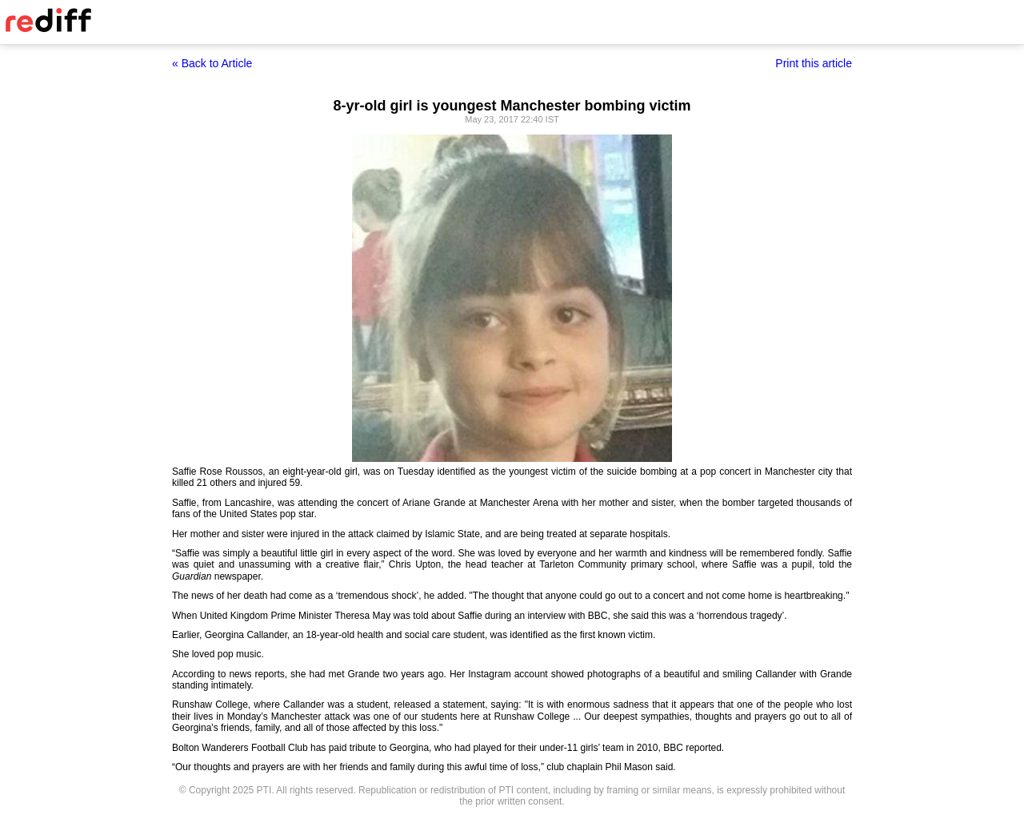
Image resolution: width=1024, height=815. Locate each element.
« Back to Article (212, 63)
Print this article (813, 63)
